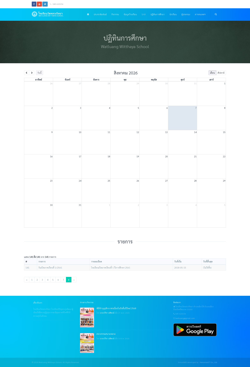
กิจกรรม (115, 14)
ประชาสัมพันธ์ (100, 14)
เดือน (212, 72)
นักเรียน (173, 14)
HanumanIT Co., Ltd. (208, 362)
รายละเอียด (96, 261)
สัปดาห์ (221, 72)
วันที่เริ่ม (177, 261)
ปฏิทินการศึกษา (158, 14)
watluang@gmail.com (185, 318)
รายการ (41, 261)
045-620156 (56, 4)
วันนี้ (39, 72)
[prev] (26, 72)
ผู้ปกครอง (185, 14)
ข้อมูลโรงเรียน (130, 14)
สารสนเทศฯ (200, 14)
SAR (144, 14)
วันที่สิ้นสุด (208, 261)
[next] (31, 72)
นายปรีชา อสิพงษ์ (107, 312)
